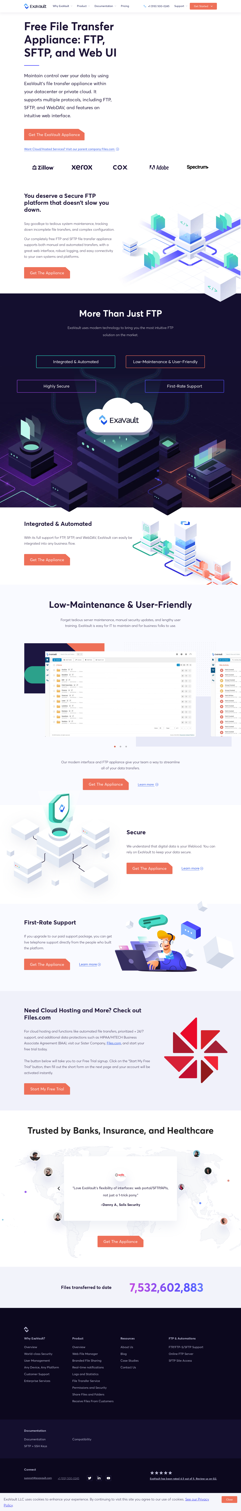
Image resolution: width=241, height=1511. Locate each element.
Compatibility (81, 1439)
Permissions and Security (89, 1387)
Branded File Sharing (86, 1360)
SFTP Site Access (180, 1360)
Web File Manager (85, 1354)
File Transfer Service (86, 1381)
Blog (123, 1354)
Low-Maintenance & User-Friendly (165, 361)
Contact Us (128, 1367)
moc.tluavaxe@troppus (38, 1478)
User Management (37, 1360)
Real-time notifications (88, 1367)
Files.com (114, 1043)
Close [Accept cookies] (229, 1499)
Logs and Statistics (85, 1374)
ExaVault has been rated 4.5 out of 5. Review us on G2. (183, 1478)
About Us (126, 1347)
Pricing (125, 6)
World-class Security (38, 1354)
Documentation (35, 1439)
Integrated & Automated (75, 361)
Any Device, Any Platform (41, 1367)
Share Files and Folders (88, 1394)
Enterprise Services (37, 1381)
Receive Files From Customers (93, 1401)
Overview (30, 1347)
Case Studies (129, 1360)
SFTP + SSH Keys (35, 1446)
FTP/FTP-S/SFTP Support (186, 1347)
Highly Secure (56, 386)
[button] (54, 134)
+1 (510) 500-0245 (68, 1478)
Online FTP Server (181, 1354)
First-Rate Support (184, 386)
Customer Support (37, 1374)
